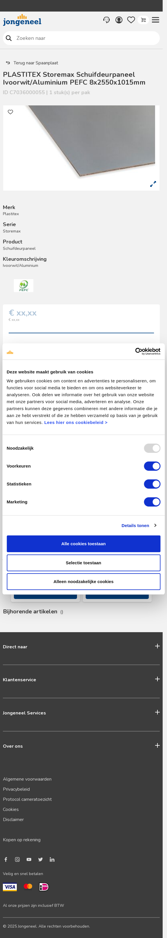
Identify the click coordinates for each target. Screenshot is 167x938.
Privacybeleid (16, 789)
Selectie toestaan (83, 562)
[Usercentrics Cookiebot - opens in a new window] (135, 351)
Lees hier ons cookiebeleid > (76, 422)
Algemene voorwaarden (27, 779)
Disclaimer (13, 819)
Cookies (11, 809)
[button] (155, 20)
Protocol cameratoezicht (27, 799)
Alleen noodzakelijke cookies (84, 581)
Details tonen (135, 525)
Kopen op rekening (22, 840)
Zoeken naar (8, 38)
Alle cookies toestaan (83, 543)
